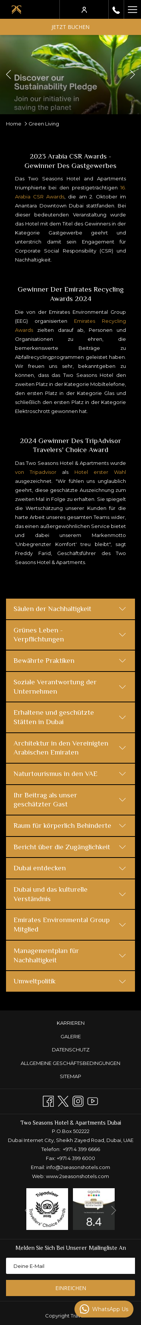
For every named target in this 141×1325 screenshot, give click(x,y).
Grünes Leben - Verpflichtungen (70, 634)
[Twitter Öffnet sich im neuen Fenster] (63, 1100)
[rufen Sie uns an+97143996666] (116, 9)
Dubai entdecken (70, 868)
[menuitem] (70, 1023)
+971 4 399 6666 (81, 1149)
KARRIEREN (71, 1023)
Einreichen (70, 1288)
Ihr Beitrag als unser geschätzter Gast (70, 799)
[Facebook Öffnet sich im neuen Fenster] (48, 1100)
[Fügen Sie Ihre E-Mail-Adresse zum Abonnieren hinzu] (70, 1266)
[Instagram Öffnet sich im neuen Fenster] (78, 1100)
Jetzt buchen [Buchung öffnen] (70, 26)
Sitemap (70, 1076)
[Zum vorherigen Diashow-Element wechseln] (8, 74)
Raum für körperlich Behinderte (70, 825)
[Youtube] (92, 1100)
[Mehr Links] (132, 9)
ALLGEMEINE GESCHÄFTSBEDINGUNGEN (70, 1063)
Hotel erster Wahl (100, 472)
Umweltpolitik (70, 981)
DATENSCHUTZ (70, 1050)
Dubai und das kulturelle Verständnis (70, 894)
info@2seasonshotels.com (78, 1167)
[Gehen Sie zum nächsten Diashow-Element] (132, 74)
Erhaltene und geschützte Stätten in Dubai (70, 717)
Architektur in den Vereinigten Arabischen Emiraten (70, 747)
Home (13, 124)
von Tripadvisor (35, 472)
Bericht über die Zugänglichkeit (70, 847)
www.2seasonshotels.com (77, 1176)
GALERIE (71, 1036)
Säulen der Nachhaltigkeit (70, 609)
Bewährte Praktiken (70, 660)
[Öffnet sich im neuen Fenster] (47, 1209)
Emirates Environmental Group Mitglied (70, 924)
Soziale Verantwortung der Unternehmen (70, 686)
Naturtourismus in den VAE (70, 773)
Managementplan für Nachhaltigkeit (70, 955)
